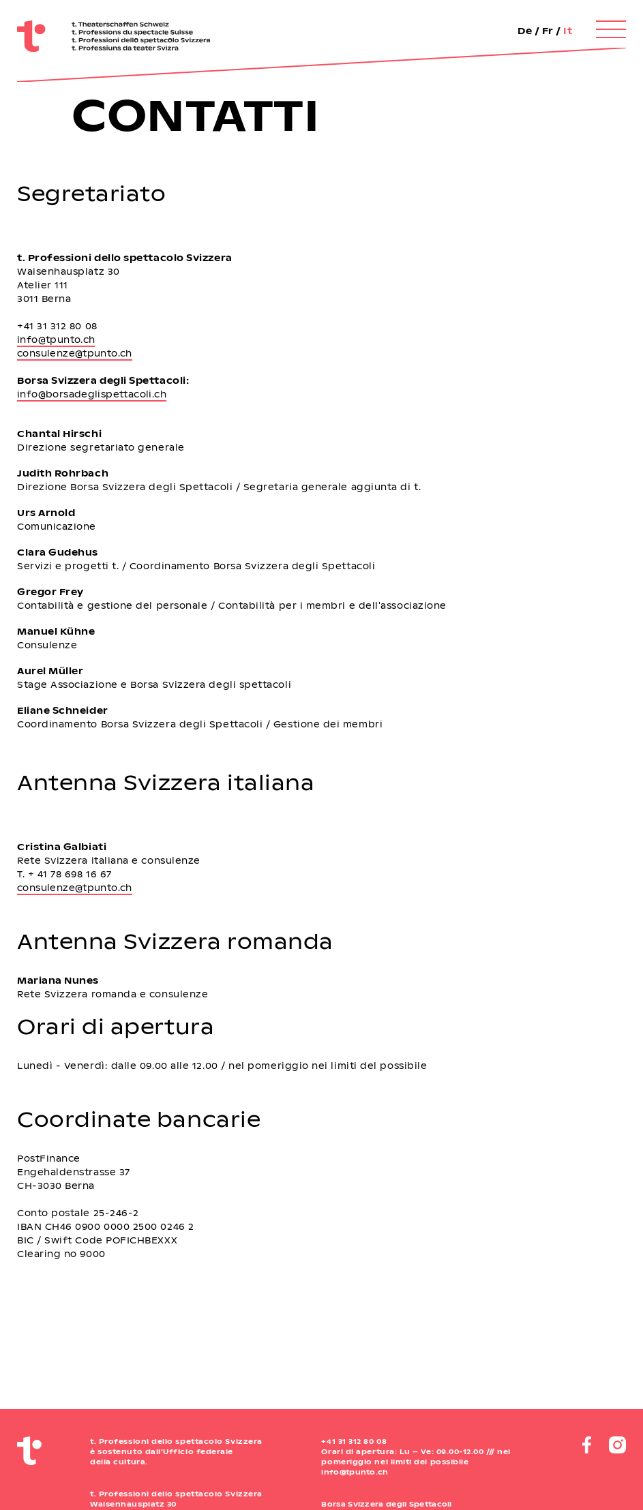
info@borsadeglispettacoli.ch (91, 393)
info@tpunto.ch (56, 339)
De (525, 30)
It (567, 30)
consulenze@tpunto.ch (74, 352)
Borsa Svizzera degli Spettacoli (386, 1504)
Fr (548, 30)
